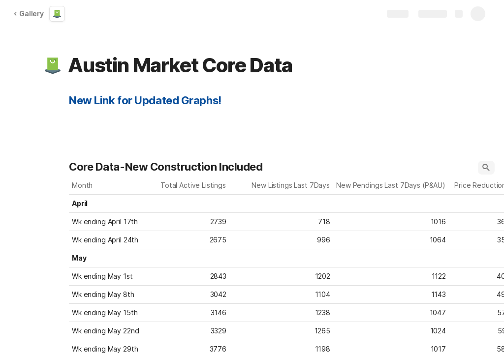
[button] (52, 65)
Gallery (28, 13)
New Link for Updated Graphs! (145, 100)
